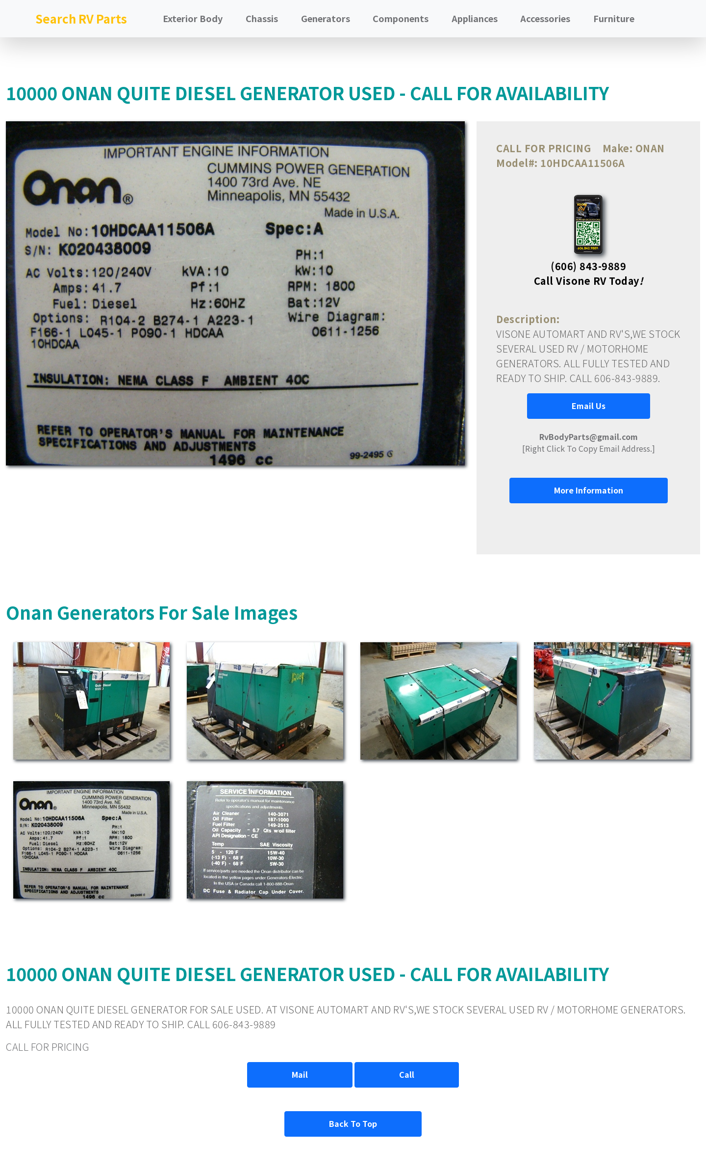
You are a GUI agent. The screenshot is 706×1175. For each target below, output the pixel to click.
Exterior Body (193, 18)
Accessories (545, 18)
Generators (325, 18)
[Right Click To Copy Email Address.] (588, 442)
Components (401, 18)
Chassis (262, 18)
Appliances (475, 18)
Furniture (613, 18)
